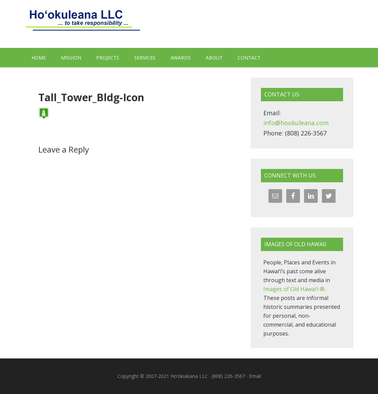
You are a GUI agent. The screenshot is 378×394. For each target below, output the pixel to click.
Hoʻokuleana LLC (189, 24)
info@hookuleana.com (296, 123)
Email (255, 376)
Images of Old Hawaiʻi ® (294, 289)
